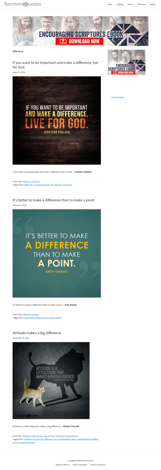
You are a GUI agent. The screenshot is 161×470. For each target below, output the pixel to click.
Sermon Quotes (117, 97)
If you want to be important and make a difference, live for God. (55, 64)
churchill (40, 439)
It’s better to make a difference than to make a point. (54, 200)
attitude (27, 439)
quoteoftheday (83, 439)
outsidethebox (64, 439)
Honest (35, 314)
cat (33, 439)
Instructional (49, 436)
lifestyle (26, 181)
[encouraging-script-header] (80, 18)
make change (55, 317)
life (51, 184)
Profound (35, 181)
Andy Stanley (29, 317)
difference (28, 184)
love (47, 317)
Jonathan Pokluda (41, 184)
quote (73, 439)
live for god (67, 184)
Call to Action (37, 436)
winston (16, 442)
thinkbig (94, 439)
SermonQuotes (71, 436)
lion (55, 439)
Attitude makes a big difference (37, 332)
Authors (26, 436)
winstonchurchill (28, 442)
